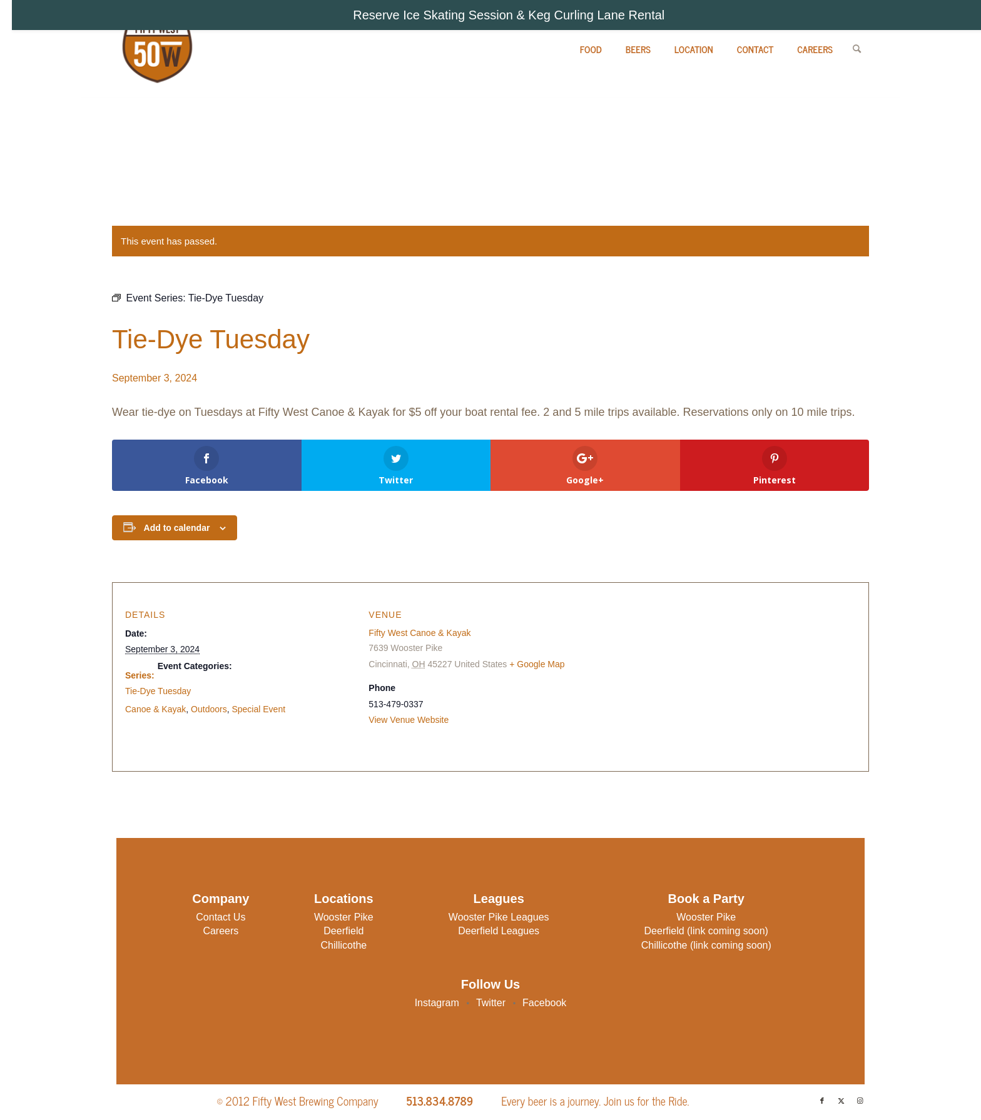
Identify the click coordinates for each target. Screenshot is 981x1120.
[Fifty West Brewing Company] (156, 49)
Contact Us (220, 917)
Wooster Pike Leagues (499, 917)
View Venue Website (409, 720)
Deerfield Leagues (498, 931)
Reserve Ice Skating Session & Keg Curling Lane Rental (508, 15)
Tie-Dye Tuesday (158, 691)
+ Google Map (536, 664)
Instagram (438, 1002)
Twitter (492, 1002)
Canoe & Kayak (155, 709)
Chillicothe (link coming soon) (706, 945)
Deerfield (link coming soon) (706, 931)
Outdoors (209, 709)
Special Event (258, 709)
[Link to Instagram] (859, 1100)
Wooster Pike (344, 917)
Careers (220, 931)
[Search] (857, 49)
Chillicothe (343, 945)
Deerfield (343, 931)
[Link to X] (840, 1100)
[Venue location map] (719, 676)
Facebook (544, 1002)
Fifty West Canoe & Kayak (419, 633)
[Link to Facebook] (822, 1100)
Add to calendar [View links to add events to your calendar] (177, 528)
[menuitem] (591, 49)
